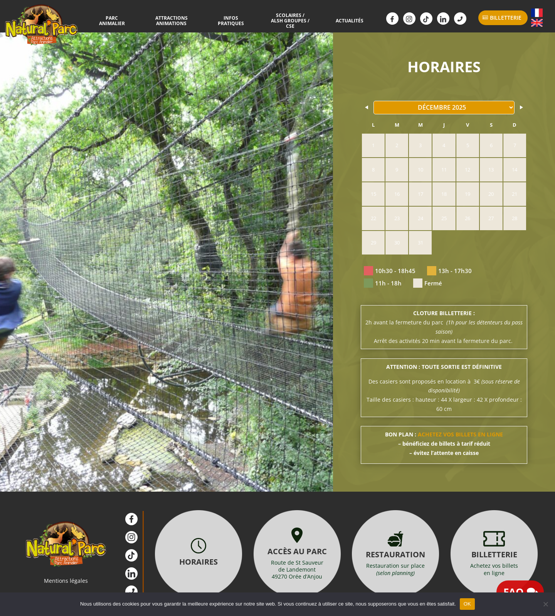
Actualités (340, 20)
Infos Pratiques (231, 20)
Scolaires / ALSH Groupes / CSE (285, 21)
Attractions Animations (177, 20)
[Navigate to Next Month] (521, 107)
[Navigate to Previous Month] (367, 107)
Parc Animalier (122, 20)
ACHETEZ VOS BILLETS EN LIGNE (460, 434)
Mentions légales (66, 580)
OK (467, 604)
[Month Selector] (444, 107)
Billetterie (505, 17)
